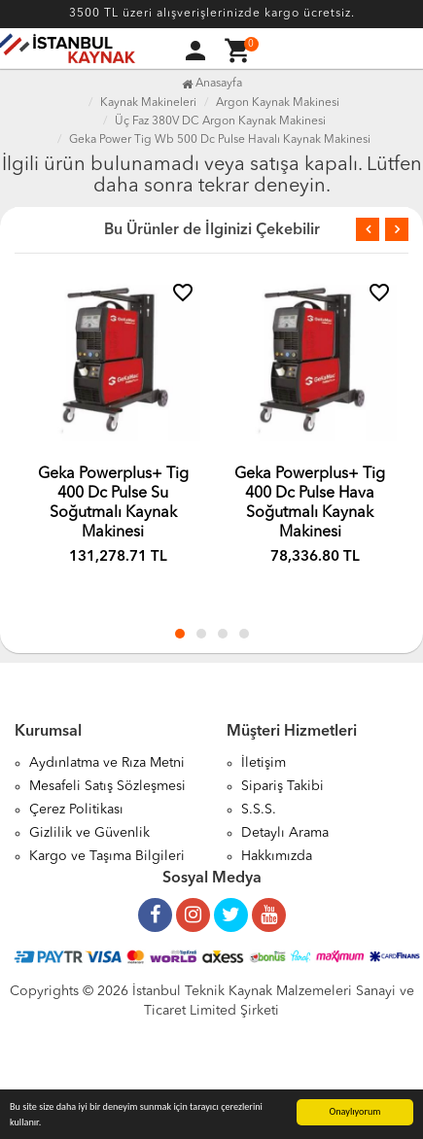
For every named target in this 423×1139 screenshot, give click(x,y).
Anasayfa (212, 83)
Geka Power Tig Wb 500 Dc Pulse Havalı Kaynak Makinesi (219, 140)
